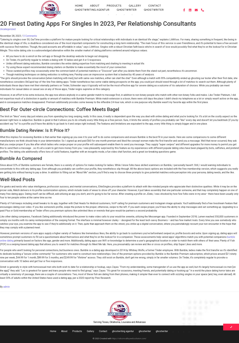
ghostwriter (127, 9)
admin (6, 286)
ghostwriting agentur (92, 9)
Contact (154, 5)
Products (114, 5)
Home (79, 5)
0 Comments (30, 35)
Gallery (135, 5)
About (94, 5)
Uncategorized (8, 29)
